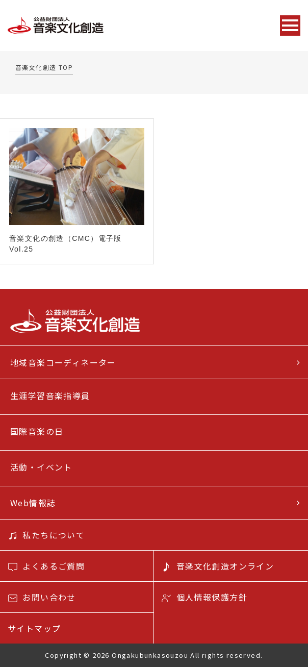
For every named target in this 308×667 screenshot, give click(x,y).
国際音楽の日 (36, 431)
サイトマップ (34, 628)
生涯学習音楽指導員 (50, 395)
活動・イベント (41, 467)
